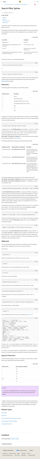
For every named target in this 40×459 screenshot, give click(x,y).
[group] (20, 188)
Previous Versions (12, 453)
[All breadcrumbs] (3, 5)
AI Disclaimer (5, 453)
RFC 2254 (29, 314)
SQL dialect (4, 415)
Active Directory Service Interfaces (20, 4)
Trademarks (23, 455)
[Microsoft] (20, 2)
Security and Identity (9, 4)
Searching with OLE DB (7, 423)
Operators (4, 17)
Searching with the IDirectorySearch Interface (11, 418)
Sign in (37, 1)
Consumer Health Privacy (7, 455)
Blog (18, 453)
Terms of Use (17, 455)
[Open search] (34, 2)
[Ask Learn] (35, 5)
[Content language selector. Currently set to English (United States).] (8, 450)
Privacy (28, 453)
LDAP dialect (4, 412)
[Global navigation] (1, 2)
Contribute (23, 453)
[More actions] (37, 5)
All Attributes (18, 138)
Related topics (5, 22)
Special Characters (6, 20)
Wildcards (4, 19)
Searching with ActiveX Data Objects (9, 421)
